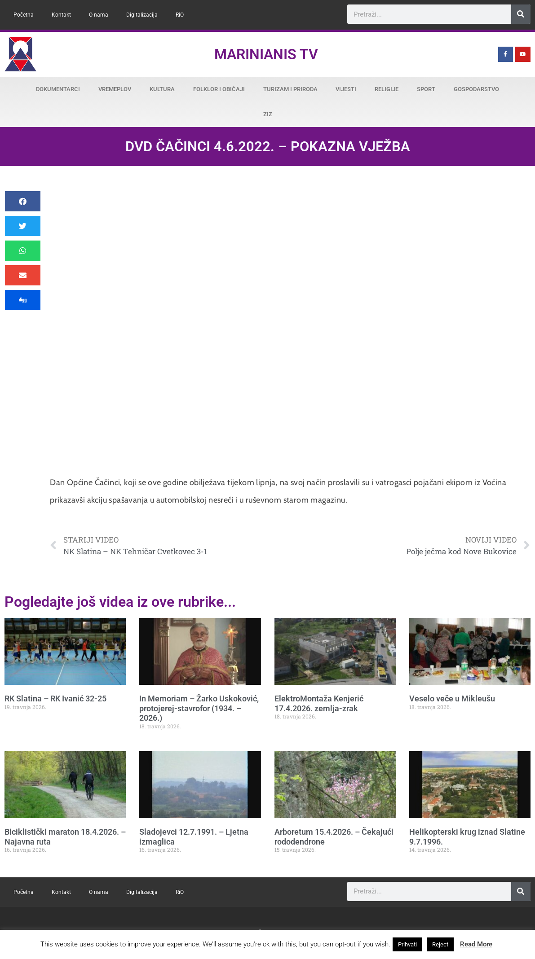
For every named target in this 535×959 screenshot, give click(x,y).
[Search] (521, 14)
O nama (98, 15)
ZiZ (267, 114)
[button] (22, 201)
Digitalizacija (142, 15)
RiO (180, 15)
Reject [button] (440, 944)
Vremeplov (114, 89)
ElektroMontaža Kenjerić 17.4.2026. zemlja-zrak (318, 703)
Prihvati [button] (407, 944)
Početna (23, 15)
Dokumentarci (58, 89)
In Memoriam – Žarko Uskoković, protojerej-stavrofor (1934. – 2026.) (199, 708)
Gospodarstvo (476, 89)
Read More (476, 944)
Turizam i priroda (290, 89)
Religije (386, 89)
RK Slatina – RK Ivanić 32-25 (55, 698)
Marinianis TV (266, 54)
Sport (426, 89)
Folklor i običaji (219, 89)
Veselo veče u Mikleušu (452, 698)
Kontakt (61, 15)
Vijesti (346, 89)
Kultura (162, 89)
